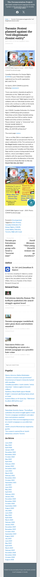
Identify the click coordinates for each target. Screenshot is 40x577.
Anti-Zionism (16, 222)
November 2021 (10, 478)
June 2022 (8, 471)
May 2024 (8, 445)
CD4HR (8, 77)
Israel (7, 229)
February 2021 (10, 494)
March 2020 (9, 520)
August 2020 (9, 508)
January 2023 (9, 466)
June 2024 (8, 443)
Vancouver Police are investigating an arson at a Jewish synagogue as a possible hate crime (19, 422)
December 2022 (10, 468)
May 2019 (8, 543)
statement (15, 88)
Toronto (8, 232)
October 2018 (10, 557)
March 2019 (9, 548)
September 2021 (10, 482)
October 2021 (10, 480)
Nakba (12, 229)
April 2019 (8, 545)
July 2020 (8, 510)
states (18, 133)
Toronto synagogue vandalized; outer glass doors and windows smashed (19, 323)
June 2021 (8, 487)
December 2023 (10, 452)
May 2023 (8, 459)
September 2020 (10, 506)
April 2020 (8, 517)
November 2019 (10, 529)
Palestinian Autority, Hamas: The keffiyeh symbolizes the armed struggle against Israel (20, 300)
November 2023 (10, 454)
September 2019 (10, 534)
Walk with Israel (16, 232)
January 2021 (9, 496)
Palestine (17, 229)
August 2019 (9, 536)
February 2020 (10, 522)
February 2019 (10, 550)
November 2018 (10, 555)
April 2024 (8, 447)
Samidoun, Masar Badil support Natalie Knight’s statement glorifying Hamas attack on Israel (19, 394)
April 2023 (8, 461)
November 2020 (10, 501)
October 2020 (10, 503)
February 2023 (10, 464)
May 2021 (8, 489)
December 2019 (10, 527)
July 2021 (8, 485)
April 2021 (8, 492)
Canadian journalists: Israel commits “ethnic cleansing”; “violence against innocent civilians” (19, 387)
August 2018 (9, 559)
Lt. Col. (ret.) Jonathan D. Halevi (21, 41)
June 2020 (8, 513)
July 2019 (8, 538)
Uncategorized (17, 220)
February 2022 (10, 475)
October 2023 (10, 457)
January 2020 (9, 524)
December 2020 (10, 499)
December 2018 (10, 552)
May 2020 (8, 515)
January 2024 (9, 450)
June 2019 (8, 541)
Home (6, 19)
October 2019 (10, 531)
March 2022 (9, 473)
